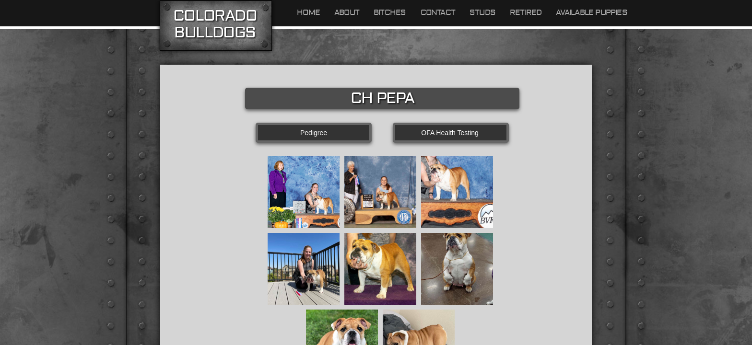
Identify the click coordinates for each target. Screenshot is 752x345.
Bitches (390, 12)
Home (308, 12)
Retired (525, 12)
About (346, 12)
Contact (438, 12)
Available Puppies (591, 12)
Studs (482, 12)
